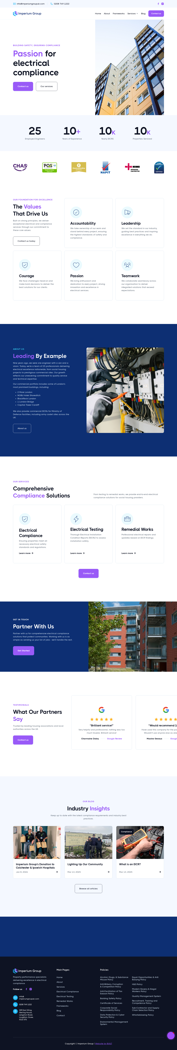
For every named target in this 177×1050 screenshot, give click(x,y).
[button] (171, 1035)
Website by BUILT (103, 1043)
